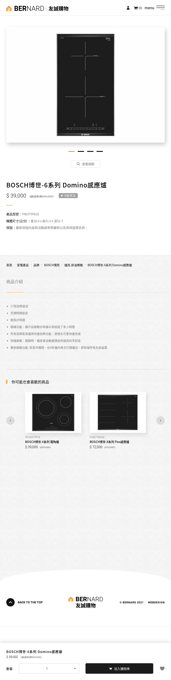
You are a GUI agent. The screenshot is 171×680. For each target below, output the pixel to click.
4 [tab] (100, 151)
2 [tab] (81, 151)
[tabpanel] (85, 85)
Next (160, 420)
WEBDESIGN (156, 602)
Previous (10, 420)
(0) (140, 7)
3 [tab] (90, 151)
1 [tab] (71, 151)
